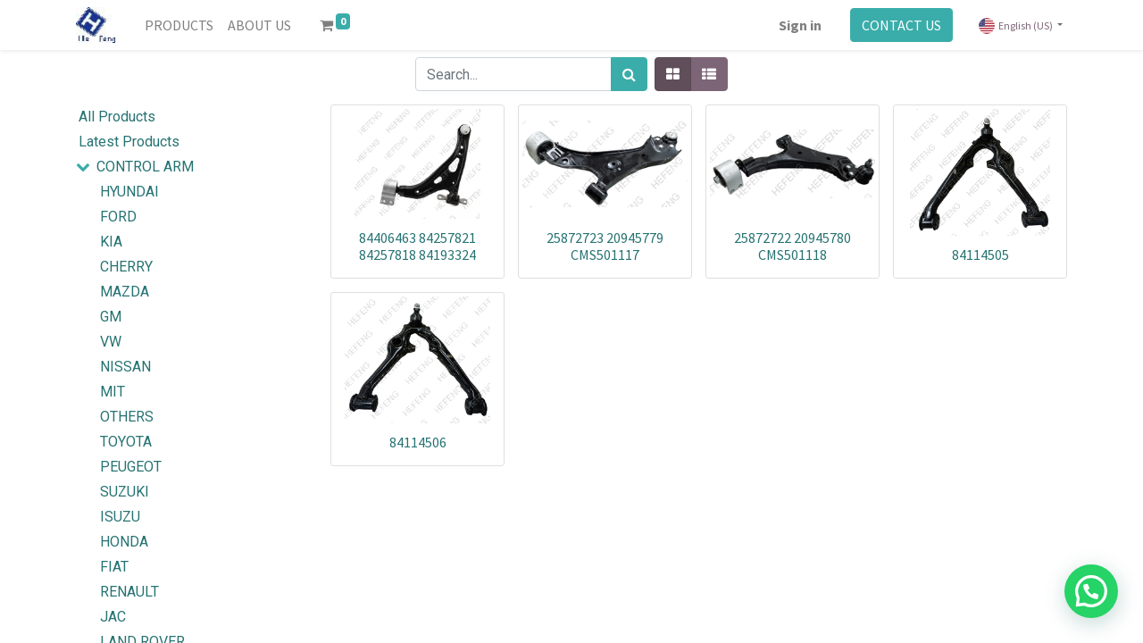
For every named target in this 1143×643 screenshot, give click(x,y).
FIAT (114, 566)
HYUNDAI (129, 191)
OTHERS (127, 416)
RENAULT (129, 591)
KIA (111, 241)
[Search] (629, 74)
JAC (113, 616)
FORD (118, 216)
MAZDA (124, 291)
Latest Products (129, 141)
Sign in (800, 25)
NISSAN (125, 366)
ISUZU (120, 516)
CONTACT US (901, 25)
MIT (112, 391)
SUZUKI (124, 491)
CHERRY (126, 266)
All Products (117, 116)
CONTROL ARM (145, 166)
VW (110, 341)
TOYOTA (126, 441)
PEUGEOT (131, 466)
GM (110, 316)
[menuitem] (179, 25)
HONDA (124, 541)
